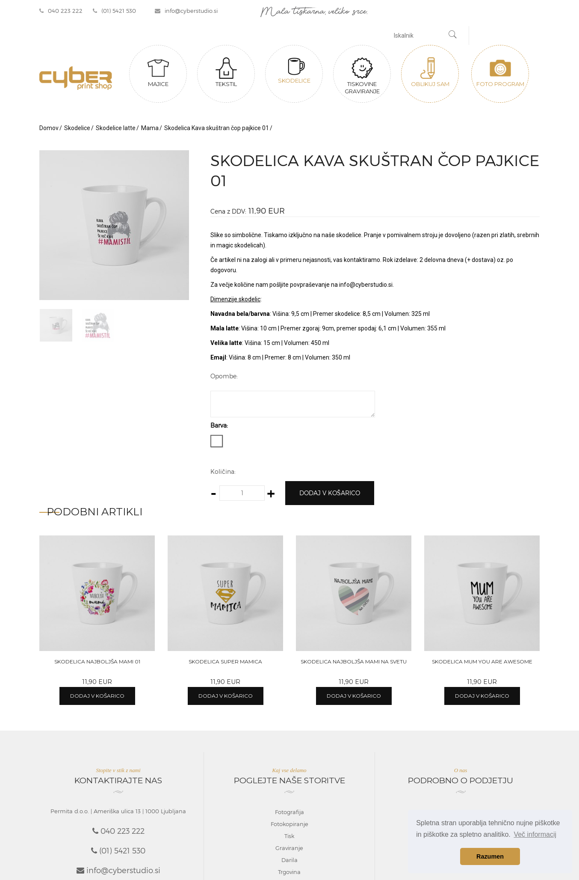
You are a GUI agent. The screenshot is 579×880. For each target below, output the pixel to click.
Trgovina (289, 871)
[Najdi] (452, 35)
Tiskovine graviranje (362, 76)
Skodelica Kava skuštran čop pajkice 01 (216, 128)
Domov (49, 128)
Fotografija (289, 812)
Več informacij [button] (535, 834)
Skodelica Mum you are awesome (482, 661)
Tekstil (226, 72)
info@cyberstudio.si (186, 10)
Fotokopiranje (289, 824)
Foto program (500, 72)
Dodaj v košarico (329, 492)
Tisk (289, 835)
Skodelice (294, 70)
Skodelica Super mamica (225, 661)
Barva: (219, 425)
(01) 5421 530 (114, 10)
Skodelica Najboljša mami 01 (97, 661)
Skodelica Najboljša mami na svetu (354, 661)
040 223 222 (61, 10)
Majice (158, 72)
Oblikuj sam (430, 72)
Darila (289, 859)
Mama (150, 128)
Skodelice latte (116, 128)
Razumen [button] (490, 856)
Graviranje (289, 847)
